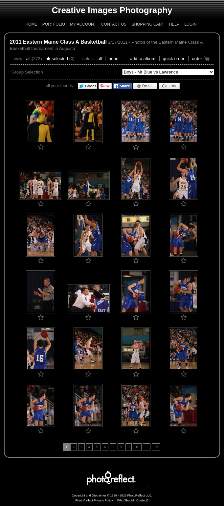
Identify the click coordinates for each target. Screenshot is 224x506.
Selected (60, 58)
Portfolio (53, 24)
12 (156, 447)
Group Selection (27, 72)
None (114, 58)
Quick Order (174, 58)
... (146, 447)
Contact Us (113, 24)
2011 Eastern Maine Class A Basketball (58, 42)
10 (137, 447)
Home (31, 24)
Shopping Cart (147, 24)
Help (174, 24)
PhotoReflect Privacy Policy (94, 500)
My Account (83, 24)
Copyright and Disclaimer (89, 495)
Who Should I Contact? (132, 500)
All (28, 58)
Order (197, 58)
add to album (142, 58)
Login (190, 24)
